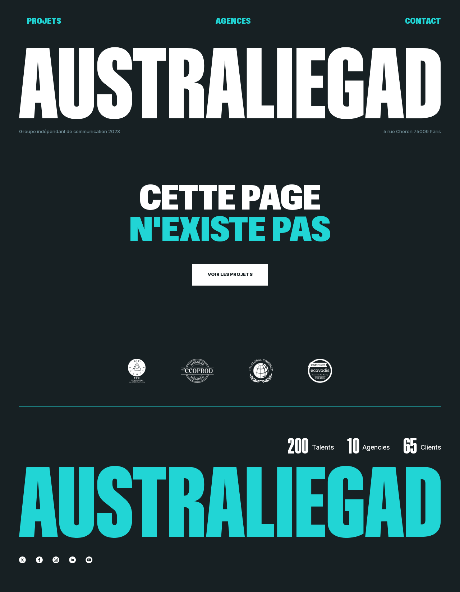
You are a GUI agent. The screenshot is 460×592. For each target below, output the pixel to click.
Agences (233, 21)
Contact (423, 21)
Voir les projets (230, 274)
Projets (44, 21)
